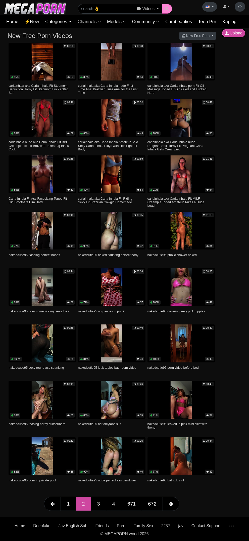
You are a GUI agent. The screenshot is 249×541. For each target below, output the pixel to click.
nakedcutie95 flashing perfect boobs (34, 255)
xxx (231, 526)
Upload (233, 33)
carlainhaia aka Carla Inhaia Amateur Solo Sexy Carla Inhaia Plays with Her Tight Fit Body (108, 145)
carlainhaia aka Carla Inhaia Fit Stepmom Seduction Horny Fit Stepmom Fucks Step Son (38, 89)
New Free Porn (196, 36)
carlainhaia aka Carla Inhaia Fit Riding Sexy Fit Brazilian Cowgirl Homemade (105, 200)
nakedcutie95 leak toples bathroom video (107, 367)
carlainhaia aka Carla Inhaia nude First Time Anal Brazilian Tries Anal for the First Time (107, 89)
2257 (165, 526)
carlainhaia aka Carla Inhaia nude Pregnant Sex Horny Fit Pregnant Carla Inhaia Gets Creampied (175, 145)
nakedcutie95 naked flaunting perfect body (108, 255)
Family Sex (143, 526)
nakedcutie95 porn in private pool (32, 480)
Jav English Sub (73, 526)
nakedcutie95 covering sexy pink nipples (176, 311)
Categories (58, 21)
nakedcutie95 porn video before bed (173, 367)
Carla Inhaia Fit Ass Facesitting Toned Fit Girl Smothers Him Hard (38, 200)
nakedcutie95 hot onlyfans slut (99, 424)
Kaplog (229, 21)
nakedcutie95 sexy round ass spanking (36, 367)
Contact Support (206, 526)
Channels (89, 21)
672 (152, 504)
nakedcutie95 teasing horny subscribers (37, 424)
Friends (102, 526)
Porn (121, 526)
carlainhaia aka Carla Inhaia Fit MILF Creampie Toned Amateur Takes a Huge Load (175, 202)
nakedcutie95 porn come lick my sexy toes (39, 311)
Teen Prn (207, 21)
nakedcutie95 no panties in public (101, 311)
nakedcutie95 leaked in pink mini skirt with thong (177, 425)
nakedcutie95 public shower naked (172, 255)
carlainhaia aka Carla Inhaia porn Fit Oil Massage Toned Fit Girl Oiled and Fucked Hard (177, 89)
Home (12, 21)
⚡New (31, 21)
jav (180, 526)
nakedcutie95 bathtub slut (165, 480)
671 (131, 504)
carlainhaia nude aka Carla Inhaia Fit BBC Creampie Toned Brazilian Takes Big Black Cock (39, 145)
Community (145, 21)
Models (116, 21)
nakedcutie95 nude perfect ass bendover (107, 480)
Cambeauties (178, 21)
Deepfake (42, 526)
